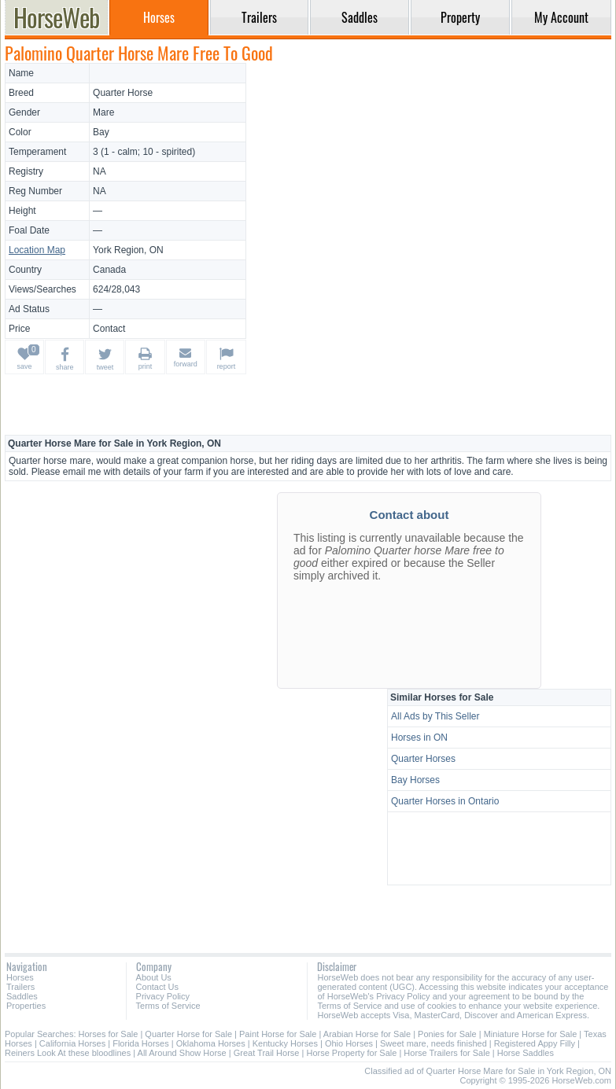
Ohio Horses (349, 1043)
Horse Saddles (525, 1053)
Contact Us (157, 987)
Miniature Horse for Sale (530, 1034)
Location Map (37, 250)
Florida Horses (141, 1043)
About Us (154, 977)
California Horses (72, 1043)
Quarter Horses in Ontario (445, 801)
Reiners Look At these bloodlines (68, 1053)
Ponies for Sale (447, 1034)
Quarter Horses (423, 758)
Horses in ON (419, 737)
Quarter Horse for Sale (188, 1034)
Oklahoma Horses (210, 1043)
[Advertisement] (431, 173)
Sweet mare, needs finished (433, 1043)
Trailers (20, 987)
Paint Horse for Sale (277, 1034)
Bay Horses (415, 779)
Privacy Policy (163, 996)
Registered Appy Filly (534, 1043)
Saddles (22, 996)
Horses (20, 977)
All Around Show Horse (182, 1053)
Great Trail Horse (267, 1053)
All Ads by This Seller (435, 716)
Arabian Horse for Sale (367, 1034)
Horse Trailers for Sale (446, 1053)
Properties (26, 1005)
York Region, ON (128, 250)
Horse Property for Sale (351, 1053)
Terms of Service (168, 1005)
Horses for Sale (108, 1034)
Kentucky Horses (285, 1043)
